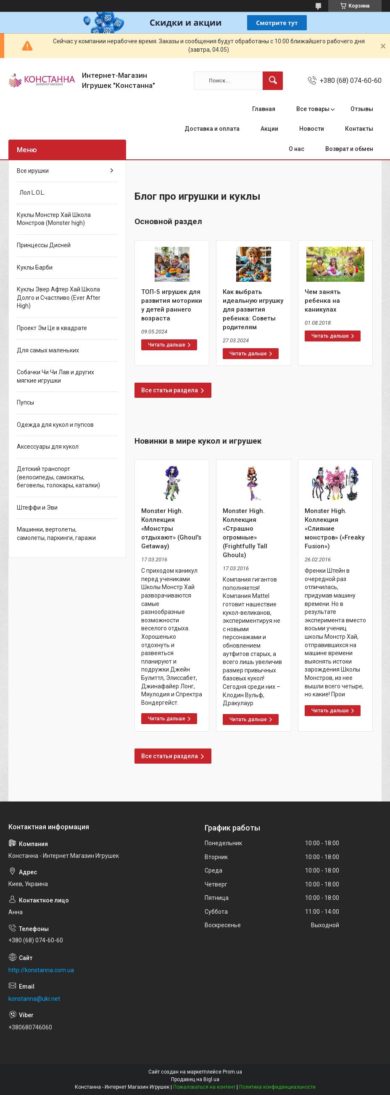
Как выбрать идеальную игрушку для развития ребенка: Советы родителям (253, 309)
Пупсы (25, 402)
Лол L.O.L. (31, 192)
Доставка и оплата (212, 128)
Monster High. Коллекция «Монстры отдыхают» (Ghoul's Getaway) (171, 528)
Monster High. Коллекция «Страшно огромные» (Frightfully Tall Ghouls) (245, 533)
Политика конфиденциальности (277, 1087)
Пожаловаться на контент (204, 1087)
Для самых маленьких (48, 350)
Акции (269, 128)
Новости (311, 128)
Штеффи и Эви (37, 507)
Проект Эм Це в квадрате (52, 328)
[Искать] (273, 80)
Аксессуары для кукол (48, 446)
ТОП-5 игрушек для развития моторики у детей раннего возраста (171, 305)
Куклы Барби (35, 267)
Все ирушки (33, 170)
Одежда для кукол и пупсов (55, 424)
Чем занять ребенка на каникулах (322, 300)
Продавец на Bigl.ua (195, 1079)
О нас (296, 148)
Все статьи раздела (169, 390)
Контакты (359, 128)
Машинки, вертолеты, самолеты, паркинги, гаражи (56, 533)
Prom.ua (232, 1072)
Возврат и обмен (349, 148)
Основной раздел (168, 221)
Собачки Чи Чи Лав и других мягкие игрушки (55, 376)
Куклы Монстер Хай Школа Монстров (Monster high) (54, 219)
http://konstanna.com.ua (41, 970)
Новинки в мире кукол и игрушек (197, 441)
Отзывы (361, 109)
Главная (263, 109)
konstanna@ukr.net (34, 998)
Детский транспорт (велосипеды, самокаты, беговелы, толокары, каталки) (58, 477)
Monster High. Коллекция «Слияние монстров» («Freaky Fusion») (334, 528)
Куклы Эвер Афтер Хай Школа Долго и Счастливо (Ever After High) (58, 297)
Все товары (312, 109)
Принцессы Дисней (44, 245)
